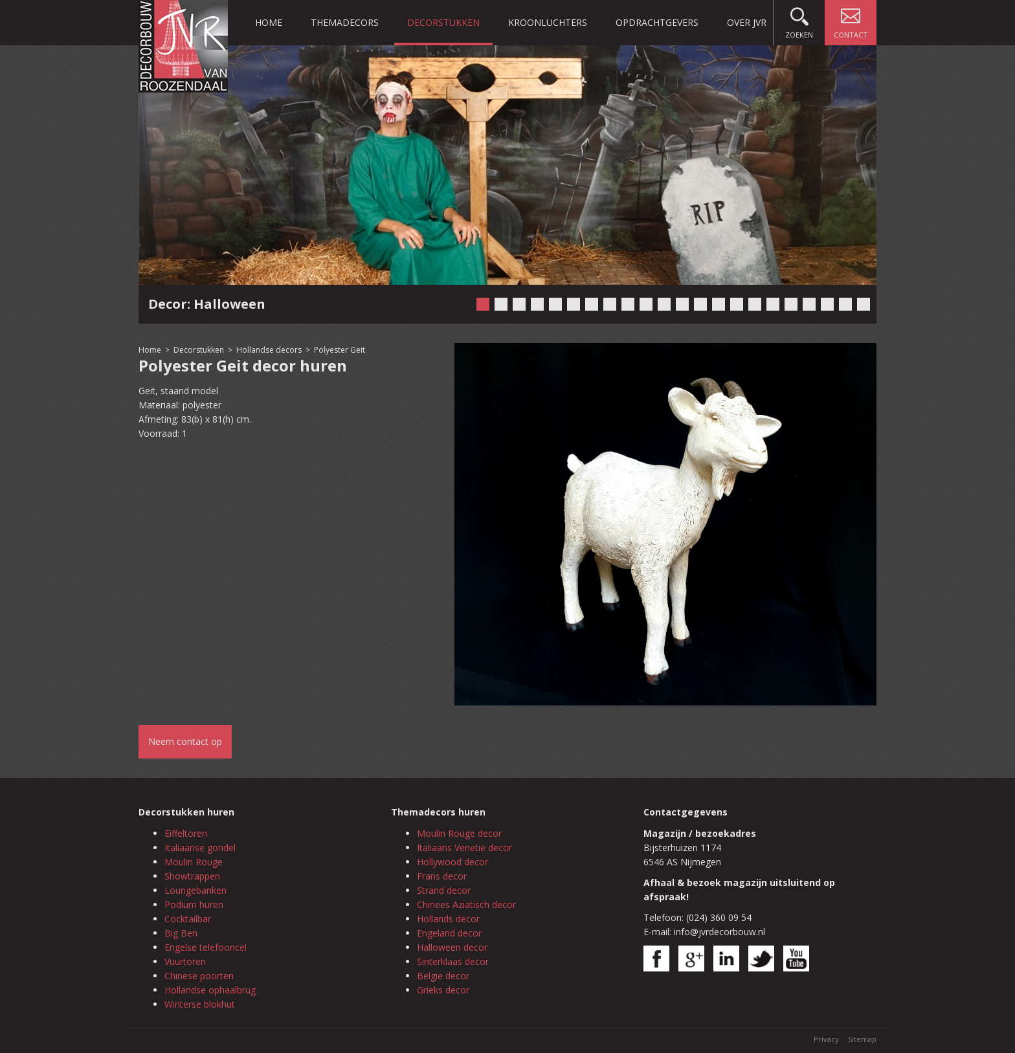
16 (754, 304)
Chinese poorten (199, 976)
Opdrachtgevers (657, 22)
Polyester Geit (339, 349)
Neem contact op (185, 741)
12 (682, 304)
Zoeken (799, 19)
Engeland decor (449, 933)
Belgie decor (443, 976)
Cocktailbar (187, 919)
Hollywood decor (452, 862)
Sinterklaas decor (453, 961)
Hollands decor (448, 919)
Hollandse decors (270, 349)
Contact (850, 19)
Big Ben (180, 933)
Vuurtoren (185, 961)
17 (772, 304)
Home (268, 22)
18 (791, 304)
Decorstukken (443, 22)
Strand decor (444, 890)
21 (845, 304)
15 (736, 304)
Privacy (826, 1039)
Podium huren (193, 904)
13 (700, 304)
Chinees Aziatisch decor (466, 904)
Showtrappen (192, 876)
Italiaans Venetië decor (464, 847)
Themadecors (345, 22)
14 (718, 304)
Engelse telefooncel (205, 947)
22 (863, 304)
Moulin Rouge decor (459, 833)
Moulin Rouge (193, 862)
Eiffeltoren (185, 833)
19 (809, 304)
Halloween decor (452, 947)
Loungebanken (195, 890)
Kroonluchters (547, 22)
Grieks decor (443, 990)
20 (827, 304)
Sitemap (862, 1039)
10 (646, 304)
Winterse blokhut (199, 1004)
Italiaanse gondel (200, 847)
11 (664, 304)
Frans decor (442, 876)
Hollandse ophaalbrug (210, 990)
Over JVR (746, 22)
